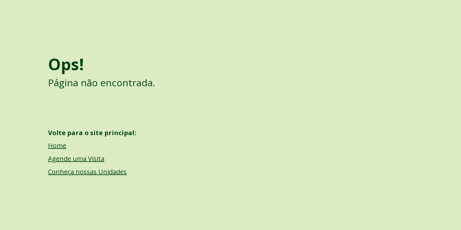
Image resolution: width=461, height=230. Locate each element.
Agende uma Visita (76, 158)
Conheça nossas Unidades (87, 171)
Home (57, 145)
